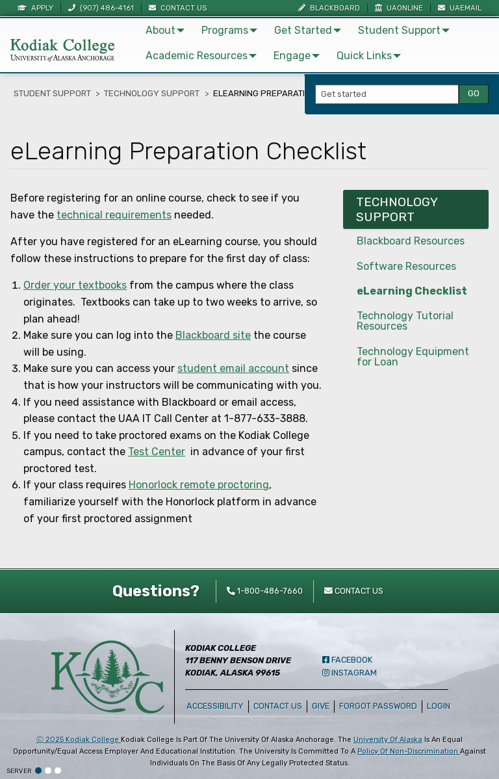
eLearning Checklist (412, 291)
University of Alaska (387, 739)
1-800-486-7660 (265, 591)
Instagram (349, 673)
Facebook (347, 660)
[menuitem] (163, 30)
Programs (224, 30)
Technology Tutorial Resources (405, 321)
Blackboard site (213, 335)
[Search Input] (387, 94)
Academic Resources (197, 55)
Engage (292, 55)
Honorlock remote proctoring (199, 485)
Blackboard (329, 8)
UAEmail (459, 8)
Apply (35, 8)
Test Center (156, 451)
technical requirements (114, 215)
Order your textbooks (75, 285)
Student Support (399, 30)
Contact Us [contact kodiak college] (353, 591)
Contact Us (178, 8)
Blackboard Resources (411, 241)
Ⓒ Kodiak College (78, 739)
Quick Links (364, 55)
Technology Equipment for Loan (413, 356)
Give (320, 706)
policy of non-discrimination (408, 751)
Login (441, 706)
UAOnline (399, 8)
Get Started (303, 30)
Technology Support (151, 93)
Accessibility (215, 706)
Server (19, 771)
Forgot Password (378, 706)
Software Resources (406, 266)
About (160, 30)
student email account (233, 368)
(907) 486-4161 (101, 8)
